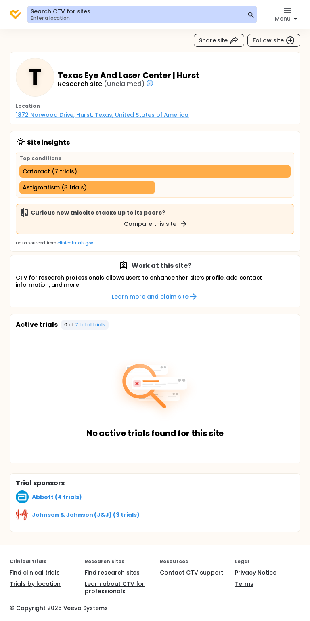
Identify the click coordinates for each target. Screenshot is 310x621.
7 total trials (90, 324)
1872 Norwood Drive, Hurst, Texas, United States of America (102, 115)
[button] (85, 325)
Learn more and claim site (155, 296)
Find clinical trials (35, 572)
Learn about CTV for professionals (115, 587)
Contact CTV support (191, 572)
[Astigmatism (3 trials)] (87, 187)
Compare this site (156, 224)
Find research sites (112, 572)
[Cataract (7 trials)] (155, 171)
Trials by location (35, 583)
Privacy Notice (255, 572)
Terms (244, 583)
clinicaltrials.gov (75, 243)
